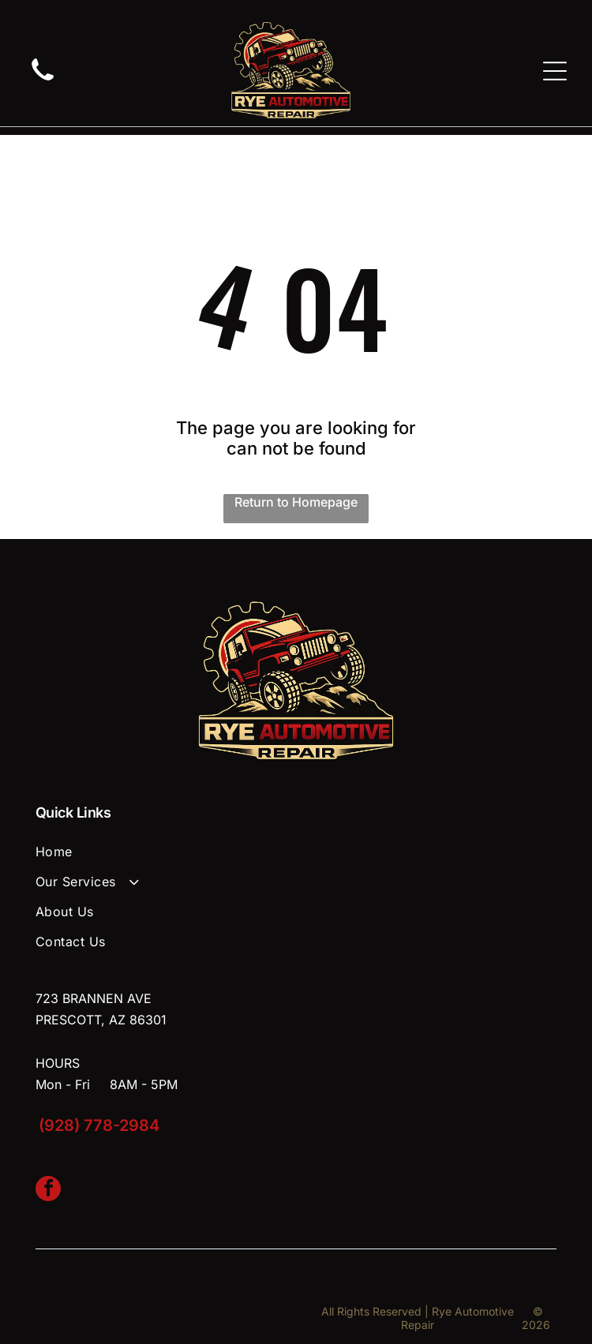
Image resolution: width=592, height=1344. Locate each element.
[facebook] (48, 1190)
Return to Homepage (296, 502)
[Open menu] (555, 71)
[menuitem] (296, 852)
